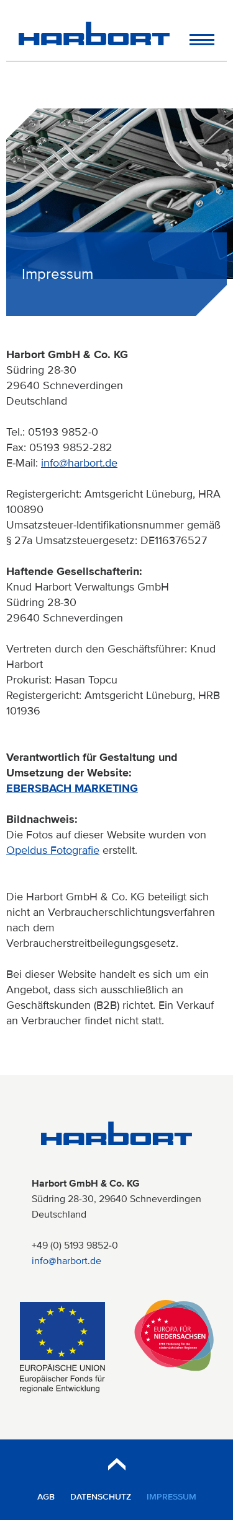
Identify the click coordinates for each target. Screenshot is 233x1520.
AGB (46, 1496)
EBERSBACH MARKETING (72, 788)
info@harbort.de (79, 463)
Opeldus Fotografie (52, 850)
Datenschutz (100, 1496)
